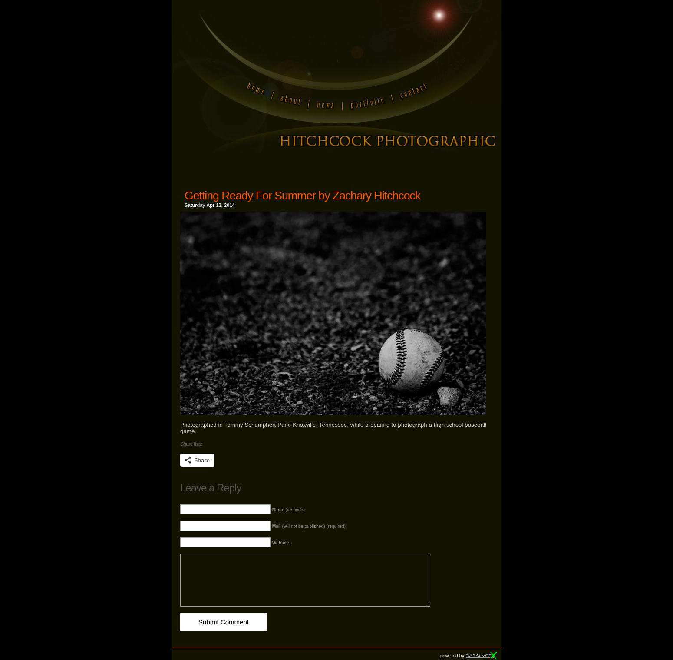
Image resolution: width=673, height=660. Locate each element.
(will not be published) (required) (309, 526)
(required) (288, 509)
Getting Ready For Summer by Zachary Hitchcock (302, 195)
